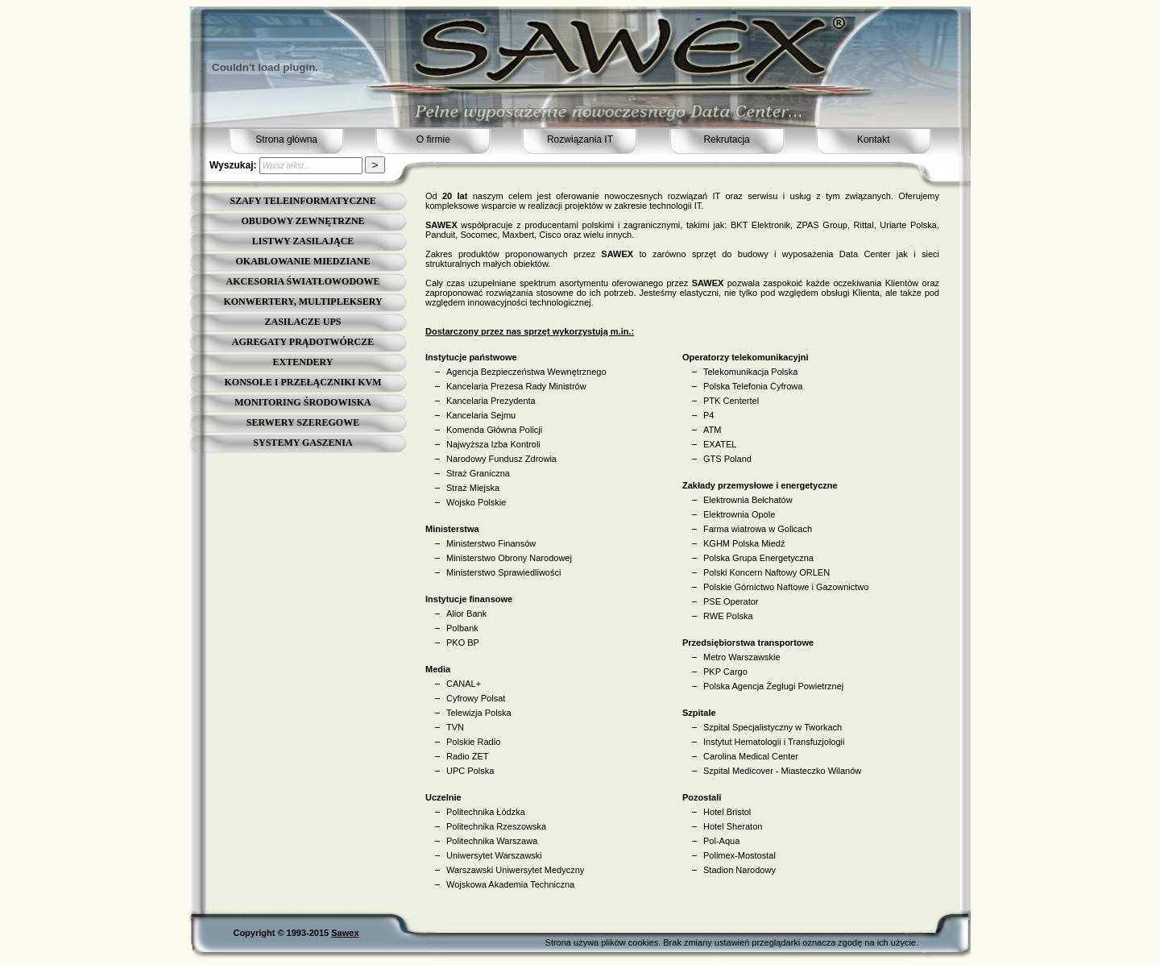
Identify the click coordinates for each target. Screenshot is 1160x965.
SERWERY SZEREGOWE (302, 422)
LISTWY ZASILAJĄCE (303, 241)
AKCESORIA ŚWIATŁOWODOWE (303, 281)
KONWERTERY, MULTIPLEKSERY (302, 301)
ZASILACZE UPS (302, 321)
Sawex (344, 933)
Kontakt (873, 139)
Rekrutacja (726, 139)
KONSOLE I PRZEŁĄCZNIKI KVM (302, 382)
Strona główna (286, 139)
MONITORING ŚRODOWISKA (302, 402)
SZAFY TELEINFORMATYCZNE (302, 200)
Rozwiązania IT (580, 139)
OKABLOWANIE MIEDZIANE (302, 261)
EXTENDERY (303, 362)
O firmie (433, 139)
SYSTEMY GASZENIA (302, 442)
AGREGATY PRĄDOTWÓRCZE (303, 341)
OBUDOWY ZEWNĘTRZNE (302, 221)
